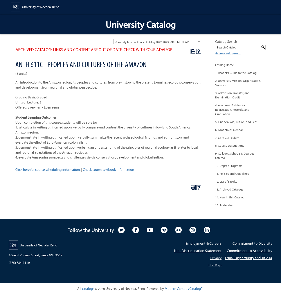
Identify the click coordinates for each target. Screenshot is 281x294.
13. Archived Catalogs (229, 189)
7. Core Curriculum (227, 138)
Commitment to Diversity (252, 243)
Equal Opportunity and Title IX (248, 257)
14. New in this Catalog (230, 197)
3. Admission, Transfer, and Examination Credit (232, 95)
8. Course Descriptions (229, 146)
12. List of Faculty (226, 182)
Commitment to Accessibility (249, 250)
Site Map (215, 265)
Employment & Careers (204, 243)
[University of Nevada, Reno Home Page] (35, 6)
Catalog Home (224, 65)
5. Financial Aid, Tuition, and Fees (236, 122)
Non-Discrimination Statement (198, 250)
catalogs (88, 288)
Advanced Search (228, 53)
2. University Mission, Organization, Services (238, 83)
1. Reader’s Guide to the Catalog (236, 73)
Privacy (216, 257)
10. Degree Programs (228, 166)
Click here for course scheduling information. (48, 169)
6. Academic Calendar (229, 130)
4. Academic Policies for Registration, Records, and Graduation (232, 109)
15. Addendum (224, 205)
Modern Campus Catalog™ (184, 288)
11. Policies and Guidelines (232, 174)
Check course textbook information (108, 169)
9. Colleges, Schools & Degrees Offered (234, 155)
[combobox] (157, 41)
